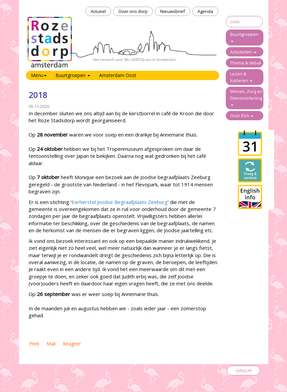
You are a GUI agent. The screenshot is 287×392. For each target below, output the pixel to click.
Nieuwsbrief (172, 11)
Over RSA (241, 116)
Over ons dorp (133, 11)
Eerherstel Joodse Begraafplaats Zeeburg (120, 202)
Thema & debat (245, 63)
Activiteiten (243, 52)
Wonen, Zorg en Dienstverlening (246, 97)
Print (34, 344)
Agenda (205, 11)
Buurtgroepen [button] (73, 75)
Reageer (72, 344)
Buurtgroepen (244, 36)
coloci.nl (243, 370)
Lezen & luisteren (241, 77)
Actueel (98, 11)
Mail (51, 344)
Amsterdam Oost (117, 75)
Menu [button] (39, 75)
